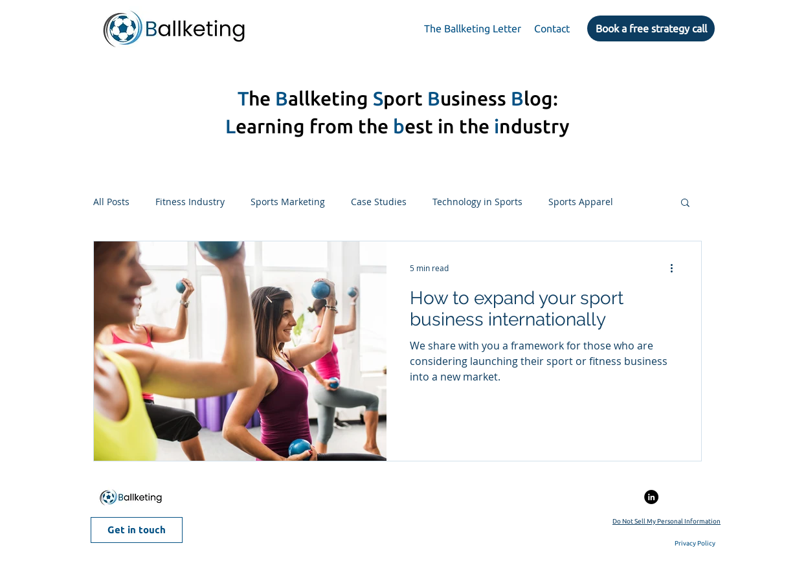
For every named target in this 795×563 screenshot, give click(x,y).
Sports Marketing (288, 201)
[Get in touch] (137, 530)
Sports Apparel (580, 201)
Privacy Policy (695, 543)
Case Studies (379, 201)
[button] (685, 203)
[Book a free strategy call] (651, 28)
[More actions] (676, 268)
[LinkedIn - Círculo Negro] (651, 497)
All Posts (111, 201)
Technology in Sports (477, 201)
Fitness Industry (190, 201)
